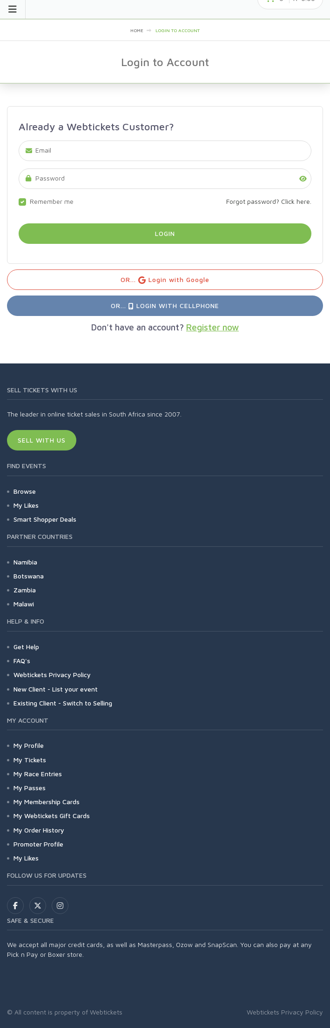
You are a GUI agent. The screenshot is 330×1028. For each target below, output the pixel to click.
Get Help (26, 647)
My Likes (26, 505)
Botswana (28, 576)
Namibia (25, 562)
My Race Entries (37, 774)
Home (136, 30)
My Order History (38, 830)
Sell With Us (42, 440)
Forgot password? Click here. (268, 201)
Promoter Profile (38, 844)
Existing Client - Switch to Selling (62, 703)
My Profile (28, 745)
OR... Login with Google (165, 279)
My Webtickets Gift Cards (51, 816)
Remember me (52, 201)
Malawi (23, 604)
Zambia (24, 590)
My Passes (29, 788)
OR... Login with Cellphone (165, 305)
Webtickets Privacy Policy (52, 675)
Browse (24, 491)
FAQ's (21, 661)
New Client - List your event (55, 689)
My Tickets (29, 760)
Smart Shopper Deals (44, 519)
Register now (212, 327)
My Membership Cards (46, 802)
